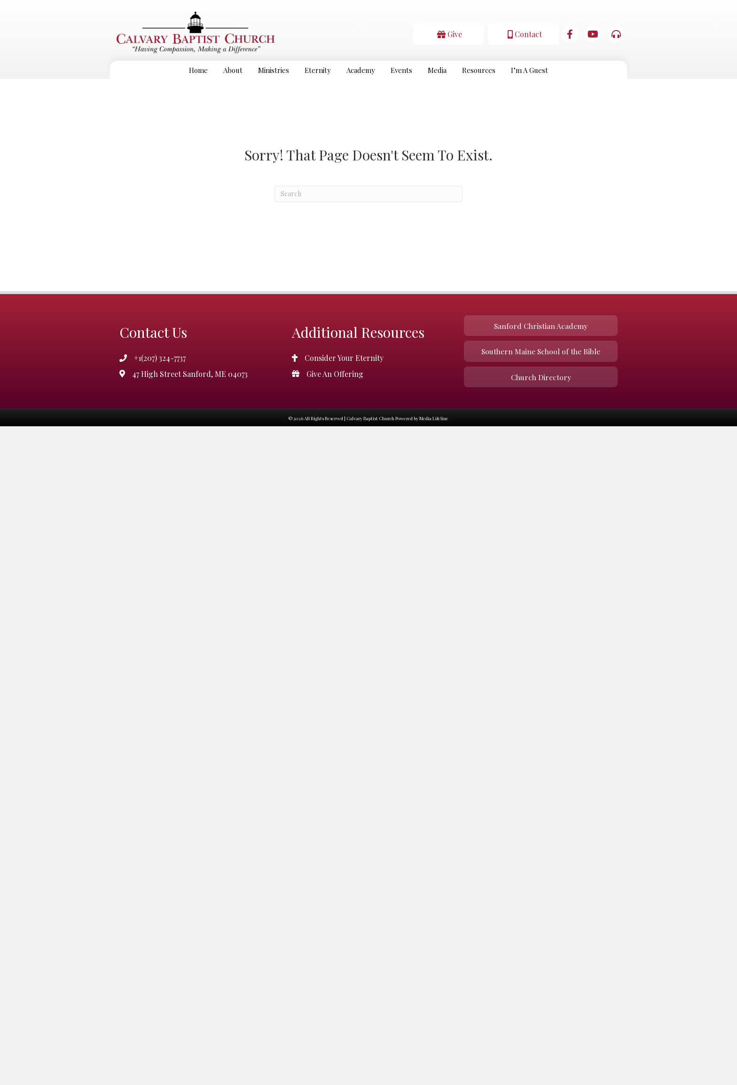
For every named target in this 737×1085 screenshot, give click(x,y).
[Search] (368, 194)
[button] (448, 33)
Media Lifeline (433, 419)
